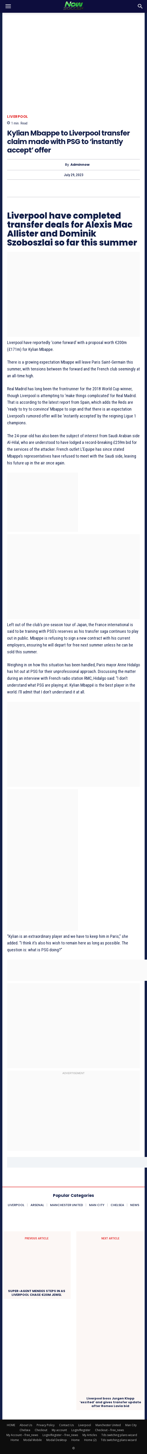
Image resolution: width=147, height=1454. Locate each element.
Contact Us (66, 1425)
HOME (11, 1425)
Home (15, 1440)
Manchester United (108, 1425)
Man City (131, 1425)
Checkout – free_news (109, 1430)
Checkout (41, 1430)
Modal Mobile (32, 1440)
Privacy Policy (46, 1425)
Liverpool (17, 116)
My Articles (89, 1435)
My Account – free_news (22, 1435)
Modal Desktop (56, 1440)
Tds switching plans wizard (119, 1435)
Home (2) (90, 1440)
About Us (26, 1425)
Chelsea (25, 1430)
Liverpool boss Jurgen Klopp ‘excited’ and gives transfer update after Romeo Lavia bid (110, 1402)
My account (59, 1430)
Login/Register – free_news (60, 1435)
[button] (8, 6)
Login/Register (81, 1430)
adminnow (80, 165)
